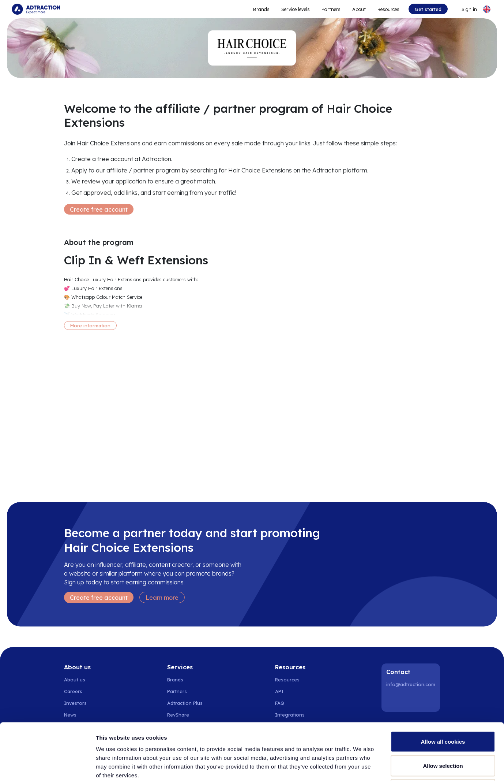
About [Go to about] (359, 9)
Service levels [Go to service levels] (295, 9)
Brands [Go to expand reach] (261, 9)
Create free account (99, 209)
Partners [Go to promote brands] (331, 9)
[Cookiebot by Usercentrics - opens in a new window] (47, 766)
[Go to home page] (36, 9)
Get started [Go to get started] (428, 9)
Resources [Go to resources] (388, 9)
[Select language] (486, 9)
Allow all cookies (443, 685)
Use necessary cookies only (442, 733)
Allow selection (443, 709)
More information (90, 325)
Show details (384, 766)
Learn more (162, 597)
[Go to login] (465, 9)
